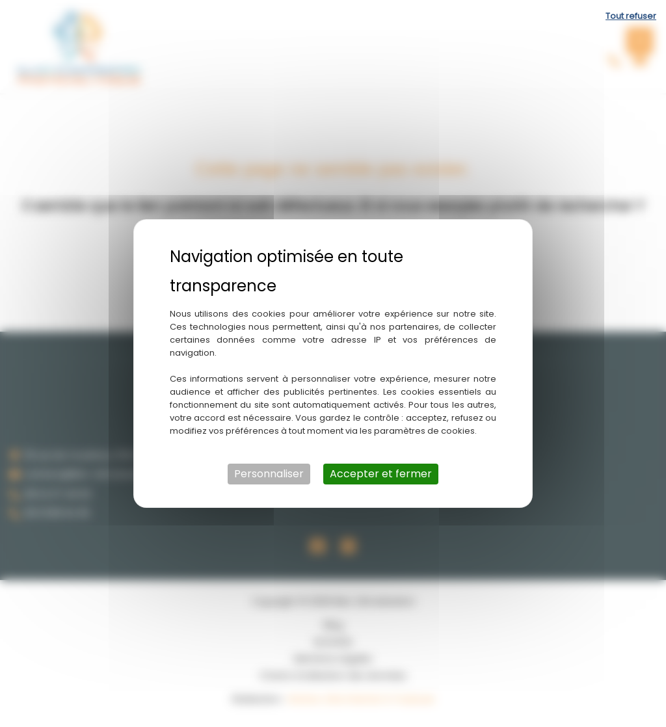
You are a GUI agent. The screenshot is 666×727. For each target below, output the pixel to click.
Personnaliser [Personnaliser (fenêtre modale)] (269, 473)
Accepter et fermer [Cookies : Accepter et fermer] (381, 473)
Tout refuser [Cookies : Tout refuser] (631, 16)
